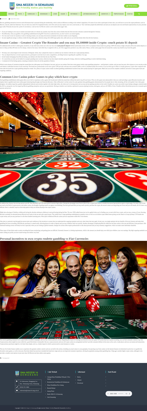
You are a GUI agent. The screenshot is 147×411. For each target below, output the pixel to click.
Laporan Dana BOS (90, 14)
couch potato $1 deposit (63, 45)
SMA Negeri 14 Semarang (30, 408)
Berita (79, 377)
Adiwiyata (105, 14)
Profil (21, 14)
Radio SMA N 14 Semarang (55, 394)
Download (80, 383)
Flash (51, 408)
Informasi (74, 14)
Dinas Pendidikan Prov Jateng (55, 385)
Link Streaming (51, 397)
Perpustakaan (119, 14)
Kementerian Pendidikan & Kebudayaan (58, 382)
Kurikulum (32, 14)
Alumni (79, 380)
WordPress (68, 408)
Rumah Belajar (51, 388)
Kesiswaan (44, 14)
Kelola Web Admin (14, 18)
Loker (55, 14)
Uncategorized (5, 358)
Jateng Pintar (50, 391)
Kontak (130, 14)
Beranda (11, 14)
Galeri (64, 14)
